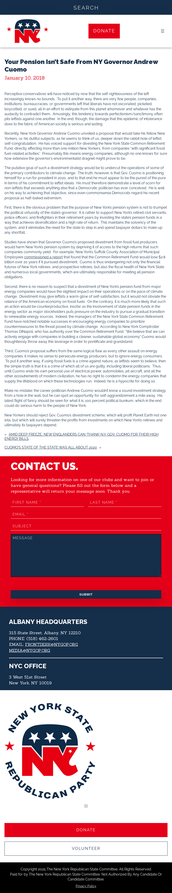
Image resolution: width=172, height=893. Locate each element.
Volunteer (86, 848)
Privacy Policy (86, 886)
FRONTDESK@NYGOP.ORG (53, 644)
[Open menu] (162, 31)
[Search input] (86, 7)
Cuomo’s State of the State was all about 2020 (50, 447)
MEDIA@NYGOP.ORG (30, 650)
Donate (104, 31)
